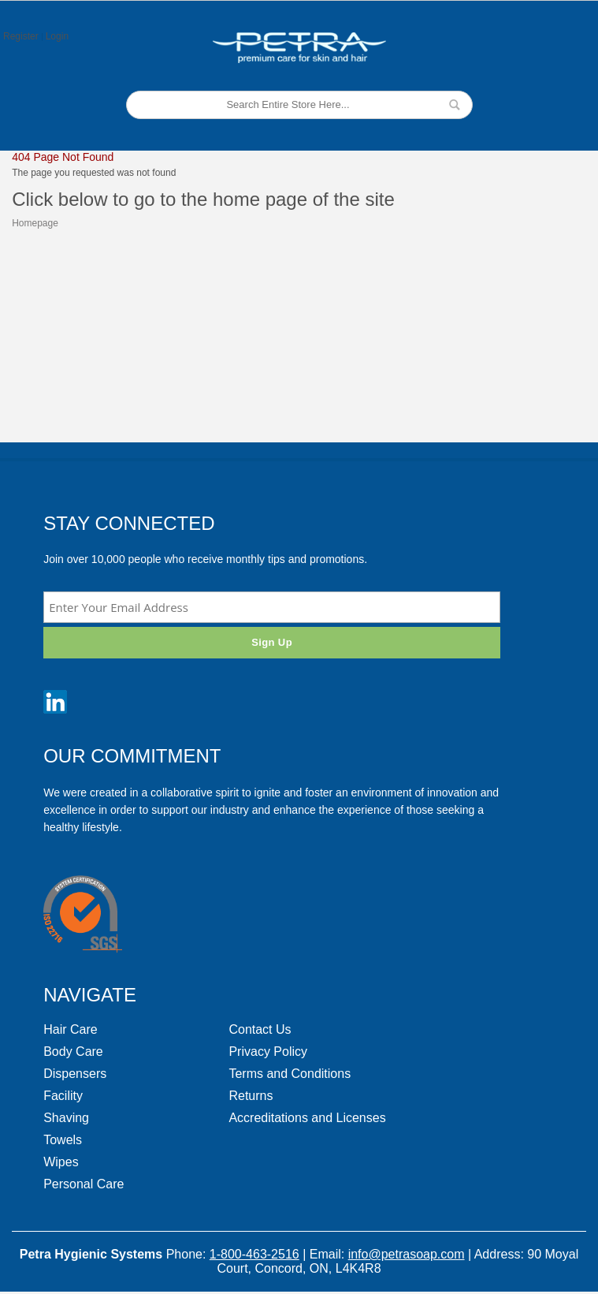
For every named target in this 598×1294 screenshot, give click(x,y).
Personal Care (83, 1184)
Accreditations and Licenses (306, 1117)
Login (57, 36)
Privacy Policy (267, 1051)
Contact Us (259, 1029)
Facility (63, 1095)
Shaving (66, 1117)
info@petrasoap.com (406, 1254)
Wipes (60, 1162)
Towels (62, 1140)
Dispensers (74, 1073)
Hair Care (70, 1029)
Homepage (35, 223)
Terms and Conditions (289, 1073)
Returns (250, 1095)
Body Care (73, 1051)
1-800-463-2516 (254, 1254)
